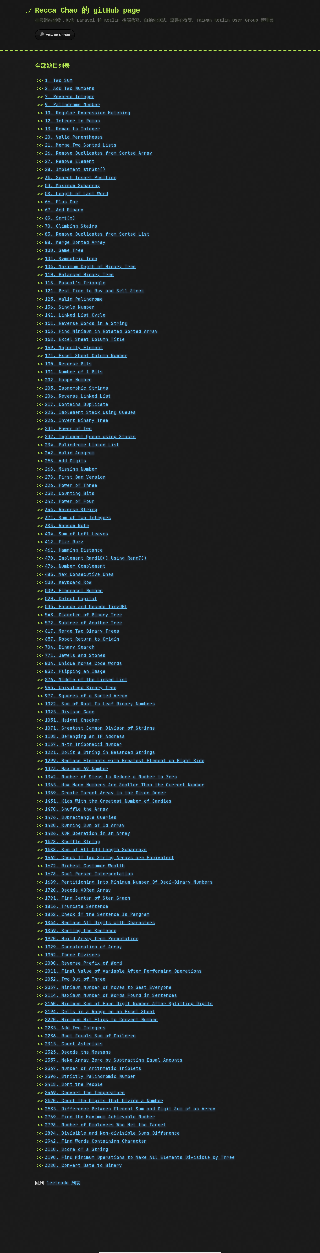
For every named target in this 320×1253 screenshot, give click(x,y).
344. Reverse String (71, 509)
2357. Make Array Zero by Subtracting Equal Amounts (113, 1060)
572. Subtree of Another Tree (83, 623)
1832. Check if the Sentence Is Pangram (97, 914)
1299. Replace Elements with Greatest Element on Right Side (124, 760)
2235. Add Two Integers (75, 1028)
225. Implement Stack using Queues (90, 412)
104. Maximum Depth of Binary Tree (90, 266)
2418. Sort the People (74, 1084)
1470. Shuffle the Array (76, 809)
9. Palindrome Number (72, 104)
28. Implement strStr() (75, 169)
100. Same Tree (64, 250)
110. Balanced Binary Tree (79, 274)
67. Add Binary (64, 210)
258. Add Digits (65, 461)
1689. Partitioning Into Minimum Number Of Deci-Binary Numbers (129, 882)
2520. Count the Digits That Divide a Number (104, 1100)
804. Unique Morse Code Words (83, 663)
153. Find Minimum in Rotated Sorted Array (101, 331)
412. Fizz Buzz (64, 542)
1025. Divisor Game (69, 712)
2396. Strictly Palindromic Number (90, 1076)
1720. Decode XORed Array (78, 890)
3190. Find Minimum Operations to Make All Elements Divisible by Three (140, 1157)
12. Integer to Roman (72, 121)
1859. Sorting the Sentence (80, 930)
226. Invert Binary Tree (76, 420)
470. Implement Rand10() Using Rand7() (96, 558)
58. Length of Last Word (76, 193)
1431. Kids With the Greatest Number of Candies (108, 801)
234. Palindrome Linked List (82, 445)
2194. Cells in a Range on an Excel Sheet (100, 1011)
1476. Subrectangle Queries (80, 817)
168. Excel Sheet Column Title (85, 339)
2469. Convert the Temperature (85, 1092)
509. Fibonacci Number (74, 590)
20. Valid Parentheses (74, 137)
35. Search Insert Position (80, 177)
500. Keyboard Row (68, 582)
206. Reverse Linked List (78, 396)
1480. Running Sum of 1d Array (85, 825)
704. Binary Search (69, 647)
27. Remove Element (69, 161)
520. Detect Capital (71, 598)
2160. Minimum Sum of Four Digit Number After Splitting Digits (129, 1003)
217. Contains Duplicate (76, 404)
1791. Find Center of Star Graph (87, 898)
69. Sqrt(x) (60, 218)
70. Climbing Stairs (71, 226)
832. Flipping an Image (75, 671)
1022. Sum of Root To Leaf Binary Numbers (100, 704)
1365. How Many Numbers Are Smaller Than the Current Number (124, 785)
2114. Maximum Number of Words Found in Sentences (111, 995)
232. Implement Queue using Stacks (90, 436)
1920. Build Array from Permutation (91, 938)
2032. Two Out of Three (75, 979)
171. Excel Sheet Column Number (86, 355)
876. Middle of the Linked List (86, 679)
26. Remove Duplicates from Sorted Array (98, 153)
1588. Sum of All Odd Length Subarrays (96, 849)
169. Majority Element (74, 347)
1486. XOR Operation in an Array (87, 833)
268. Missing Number (71, 469)
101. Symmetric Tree (71, 258)
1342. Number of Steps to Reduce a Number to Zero (111, 777)
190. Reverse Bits (68, 364)
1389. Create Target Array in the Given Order (105, 793)
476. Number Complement (75, 566)
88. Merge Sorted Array (75, 242)
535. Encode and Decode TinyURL (86, 606)
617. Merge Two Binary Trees (82, 631)
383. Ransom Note (67, 525)
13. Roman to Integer (72, 129)
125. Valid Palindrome (74, 299)
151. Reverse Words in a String (86, 323)
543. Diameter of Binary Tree (83, 615)
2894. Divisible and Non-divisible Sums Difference (112, 1133)
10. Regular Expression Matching (87, 113)
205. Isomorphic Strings (76, 388)
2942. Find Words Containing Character (96, 1141)
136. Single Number (69, 307)
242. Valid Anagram (69, 453)
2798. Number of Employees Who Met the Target (105, 1125)
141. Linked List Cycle (75, 315)
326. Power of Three (71, 485)
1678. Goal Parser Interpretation (89, 874)
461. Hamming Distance (74, 550)
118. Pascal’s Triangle (75, 283)
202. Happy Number (68, 380)
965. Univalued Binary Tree (80, 687)
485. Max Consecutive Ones (79, 574)
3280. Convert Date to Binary (83, 1165)
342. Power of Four (69, 501)
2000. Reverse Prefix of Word (83, 963)
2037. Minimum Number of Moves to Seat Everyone (108, 987)
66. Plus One (61, 202)
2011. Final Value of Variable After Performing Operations (123, 971)
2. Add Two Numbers (69, 88)
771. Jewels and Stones (75, 655)
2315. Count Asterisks (74, 1044)
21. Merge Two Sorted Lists (80, 145)
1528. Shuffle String (72, 841)
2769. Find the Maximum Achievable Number (100, 1117)
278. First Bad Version (75, 477)
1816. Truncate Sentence (76, 906)
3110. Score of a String (76, 1149)
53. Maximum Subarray (72, 185)
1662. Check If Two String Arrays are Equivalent (109, 857)
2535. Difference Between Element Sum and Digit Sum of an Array (130, 1109)
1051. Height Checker (72, 720)
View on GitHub (55, 34)
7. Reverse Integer (69, 96)
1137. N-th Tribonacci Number (83, 744)
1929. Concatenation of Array (83, 947)
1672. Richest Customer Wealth (85, 866)
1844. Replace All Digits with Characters (100, 922)
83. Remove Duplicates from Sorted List (97, 234)
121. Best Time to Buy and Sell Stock (94, 291)
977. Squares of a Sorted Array (86, 696)
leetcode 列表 (63, 1183)
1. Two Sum (58, 80)
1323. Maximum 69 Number (76, 768)
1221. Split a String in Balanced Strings (100, 752)
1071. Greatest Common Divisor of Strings (100, 728)
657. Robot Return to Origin (82, 639)
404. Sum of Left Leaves (76, 534)
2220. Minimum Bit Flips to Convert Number (101, 1019)
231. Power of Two (68, 428)
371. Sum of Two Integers (78, 517)
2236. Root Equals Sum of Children (90, 1036)
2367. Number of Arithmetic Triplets (93, 1068)
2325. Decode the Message (78, 1052)
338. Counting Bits (69, 493)
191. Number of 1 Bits (74, 372)
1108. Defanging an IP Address (85, 736)
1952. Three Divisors (72, 955)
